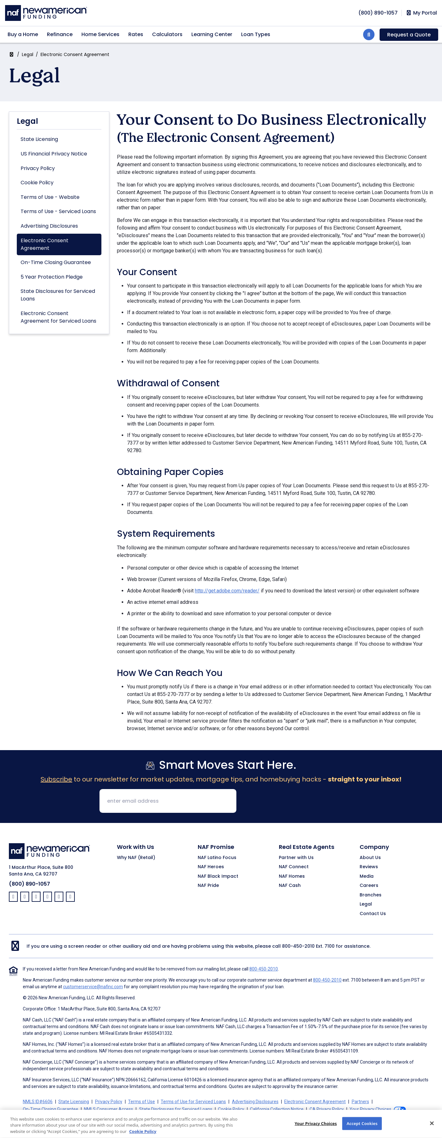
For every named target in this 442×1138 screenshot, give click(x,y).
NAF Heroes (211, 867)
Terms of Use (141, 1101)
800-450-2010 (298, 946)
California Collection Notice (277, 1109)
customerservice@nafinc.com (93, 986)
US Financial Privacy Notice (54, 153)
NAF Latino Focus (217, 858)
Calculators (167, 34)
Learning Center (211, 34)
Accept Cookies (362, 1129)
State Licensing (39, 139)
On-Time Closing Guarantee (56, 262)
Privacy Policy (38, 168)
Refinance (60, 34)
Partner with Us (296, 858)
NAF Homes (292, 876)
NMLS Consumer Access (108, 1109)
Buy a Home (23, 34)
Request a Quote (409, 34)
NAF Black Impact (218, 876)
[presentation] (289, 801)
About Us (370, 858)
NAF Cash (290, 885)
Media (367, 876)
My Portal (421, 13)
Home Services (100, 34)
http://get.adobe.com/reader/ (227, 591)
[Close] (432, 1129)
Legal (27, 54)
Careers (369, 885)
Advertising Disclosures (49, 226)
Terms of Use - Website (50, 197)
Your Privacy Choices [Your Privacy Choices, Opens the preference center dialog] (316, 1129)
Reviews (369, 867)
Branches (370, 895)
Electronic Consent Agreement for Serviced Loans (58, 317)
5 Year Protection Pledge (52, 277)
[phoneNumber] (378, 12)
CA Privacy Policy (327, 1109)
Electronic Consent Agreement (44, 244)
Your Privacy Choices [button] (370, 1109)
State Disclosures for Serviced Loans (58, 295)
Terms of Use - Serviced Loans (58, 211)
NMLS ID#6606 (38, 1101)
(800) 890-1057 (29, 884)
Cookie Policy (37, 182)
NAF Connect (294, 867)
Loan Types (255, 34)
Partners (360, 1101)
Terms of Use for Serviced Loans (193, 1101)
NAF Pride (208, 885)
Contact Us (373, 914)
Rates (135, 34)
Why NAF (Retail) (136, 858)
